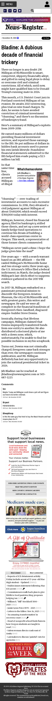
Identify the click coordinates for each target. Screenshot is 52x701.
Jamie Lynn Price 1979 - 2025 (21, 608)
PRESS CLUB (31, 483)
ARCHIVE (36, 490)
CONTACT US (31, 494)
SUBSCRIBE (12, 483)
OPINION (28, 490)
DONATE (41, 483)
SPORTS (21, 490)
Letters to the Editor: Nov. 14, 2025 (23, 611)
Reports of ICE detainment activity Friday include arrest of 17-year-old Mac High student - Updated (25, 579)
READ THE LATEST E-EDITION (26, 487)
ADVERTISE (22, 483)
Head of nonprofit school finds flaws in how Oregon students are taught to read (25, 624)
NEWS (14, 490)
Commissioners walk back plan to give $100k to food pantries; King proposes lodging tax (25, 595)
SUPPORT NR (20, 494)
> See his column (25, 180)
